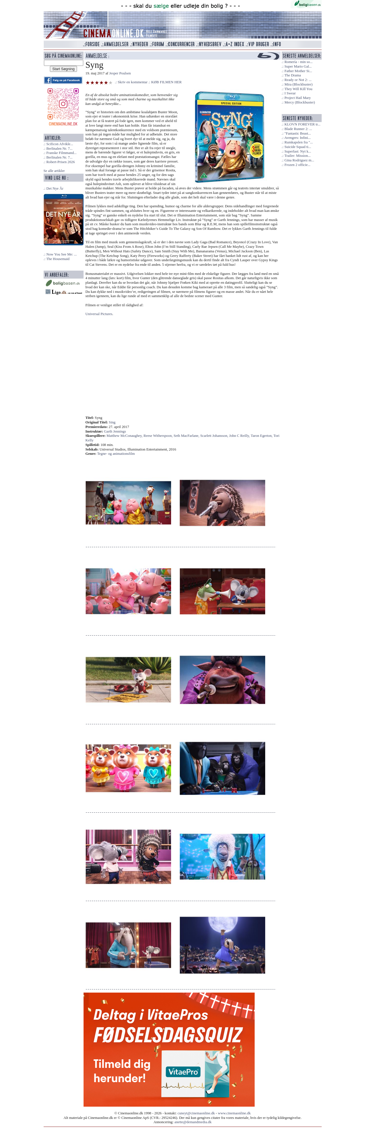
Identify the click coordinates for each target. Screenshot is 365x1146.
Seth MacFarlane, (187, 436)
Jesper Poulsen (120, 73)
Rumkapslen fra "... (298, 142)
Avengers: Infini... (297, 138)
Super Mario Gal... (298, 66)
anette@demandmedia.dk (193, 1122)
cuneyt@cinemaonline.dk (196, 1113)
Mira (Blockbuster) (298, 84)
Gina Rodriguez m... (299, 160)
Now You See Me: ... (61, 254)
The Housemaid (57, 259)
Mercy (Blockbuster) (299, 102)
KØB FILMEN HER (166, 82)
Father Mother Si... (298, 71)
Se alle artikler (54, 171)
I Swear (289, 93)
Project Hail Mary (297, 98)
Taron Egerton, (262, 436)
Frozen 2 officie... (297, 165)
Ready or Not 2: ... (297, 80)
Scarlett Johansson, (214, 436)
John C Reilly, (240, 436)
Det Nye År (54, 188)
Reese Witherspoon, (158, 436)
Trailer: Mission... (297, 156)
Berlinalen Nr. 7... (59, 149)
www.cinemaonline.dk (234, 1113)
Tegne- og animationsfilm (116, 454)
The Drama (292, 75)
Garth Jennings (115, 431)
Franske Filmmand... (61, 153)
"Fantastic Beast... (297, 133)
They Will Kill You (298, 89)
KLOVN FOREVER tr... (302, 124)
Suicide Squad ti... (297, 147)
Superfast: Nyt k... (297, 151)
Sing (112, 422)
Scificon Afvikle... (59, 144)
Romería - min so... (298, 62)
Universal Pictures (99, 314)
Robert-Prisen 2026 (60, 162)
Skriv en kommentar (133, 82)
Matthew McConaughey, (125, 436)
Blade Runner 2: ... (298, 129)
